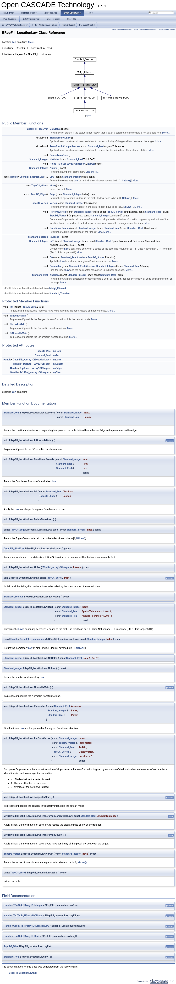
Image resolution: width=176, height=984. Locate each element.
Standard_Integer (38, 159)
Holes (53, 163)
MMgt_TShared (57, 288)
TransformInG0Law (60, 137)
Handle (14, 176)
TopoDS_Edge (38, 194)
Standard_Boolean (38, 236)
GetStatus (55, 129)
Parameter (55, 266)
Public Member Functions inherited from (34, 288)
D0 (51, 257)
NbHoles (54, 159)
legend (88, 116)
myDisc (56, 372)
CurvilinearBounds (60, 228)
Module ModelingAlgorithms (44, 25)
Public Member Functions (122, 29)
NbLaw (53, 168)
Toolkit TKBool (68, 25)
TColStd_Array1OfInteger (71, 163)
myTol (56, 355)
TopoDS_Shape (96, 257)
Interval (91, 163)
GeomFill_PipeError (37, 129)
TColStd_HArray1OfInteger (34, 372)
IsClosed (54, 236)
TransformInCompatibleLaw (65, 146)
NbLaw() (126, 180)
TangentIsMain (18, 315)
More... (32, 42)
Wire (52, 185)
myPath (57, 351)
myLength (58, 363)
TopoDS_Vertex (39, 203)
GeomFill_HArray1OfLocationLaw (31, 359)
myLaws (57, 359)
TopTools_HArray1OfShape (34, 368)
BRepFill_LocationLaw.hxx (23, 972)
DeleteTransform (59, 155)
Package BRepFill (87, 25)
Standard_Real (96, 146)
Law (14, 42)
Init (11, 307)
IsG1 (52, 241)
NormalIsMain (17, 324)
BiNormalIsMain (18, 333)
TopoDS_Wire (38, 185)
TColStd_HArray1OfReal (36, 363)
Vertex (53, 203)
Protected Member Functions (145, 29)
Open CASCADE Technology (15, 25)
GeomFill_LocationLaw (31, 176)
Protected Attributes (167, 29)
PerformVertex (58, 211)
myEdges (58, 368)
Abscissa (82, 257)
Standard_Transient (59, 293)
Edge (52, 194)
